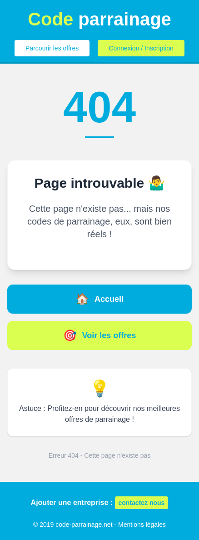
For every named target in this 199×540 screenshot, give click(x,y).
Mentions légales (142, 524)
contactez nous (142, 502)
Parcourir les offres (52, 48)
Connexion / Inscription (141, 48)
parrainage (99, 19)
